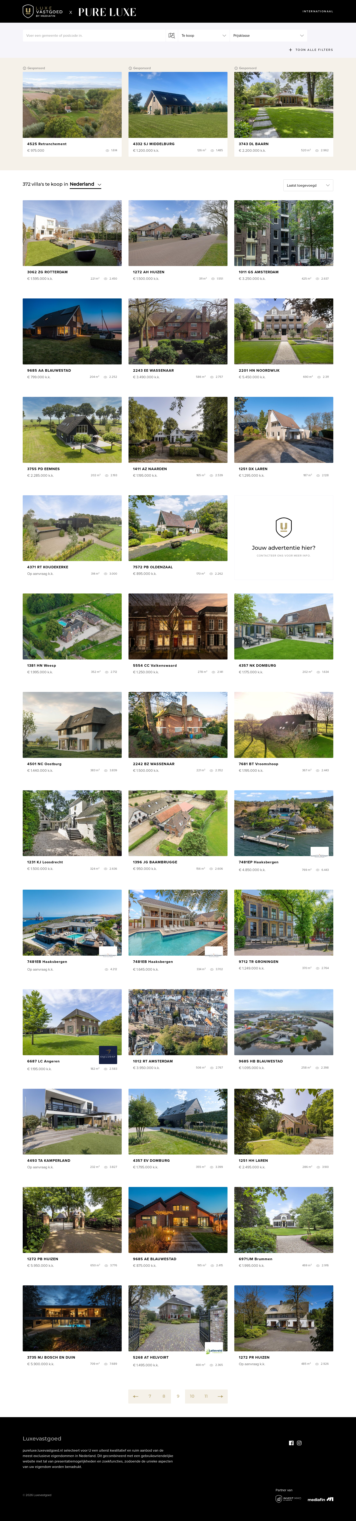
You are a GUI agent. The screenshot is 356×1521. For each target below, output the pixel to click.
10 (192, 1396)
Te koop (188, 35)
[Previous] (135, 1396)
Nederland (85, 184)
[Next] (220, 1396)
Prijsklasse (241, 35)
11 (206, 1396)
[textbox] (94, 35)
